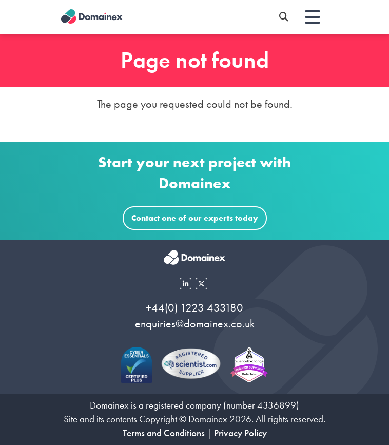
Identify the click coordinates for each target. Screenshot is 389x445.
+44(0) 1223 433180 (194, 307)
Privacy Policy (240, 433)
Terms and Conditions (164, 433)
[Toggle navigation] (312, 17)
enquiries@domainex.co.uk (195, 323)
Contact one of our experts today (194, 217)
